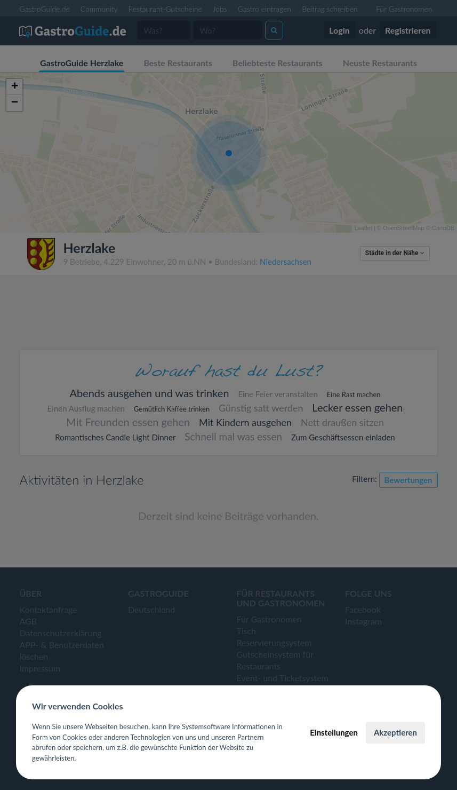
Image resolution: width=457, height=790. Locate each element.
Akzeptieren (395, 732)
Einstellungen (334, 732)
